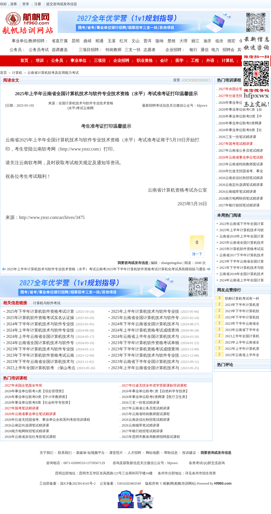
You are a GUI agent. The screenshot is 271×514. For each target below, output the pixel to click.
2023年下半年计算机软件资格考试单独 (145, 343)
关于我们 (46, 453)
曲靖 (88, 41)
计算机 (228, 60)
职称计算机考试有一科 (242, 298)
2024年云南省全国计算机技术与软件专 (40, 343)
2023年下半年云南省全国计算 (241, 261)
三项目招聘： (91, 50)
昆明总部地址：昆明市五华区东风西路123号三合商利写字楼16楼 (104, 473)
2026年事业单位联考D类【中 (240, 116)
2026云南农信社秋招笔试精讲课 (146, 420)
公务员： (18, 50)
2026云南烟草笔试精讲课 (140, 425)
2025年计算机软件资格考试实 (241, 249)
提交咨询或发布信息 (61, 4)
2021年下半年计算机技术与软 (241, 268)
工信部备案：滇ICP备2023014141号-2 (67, 483)
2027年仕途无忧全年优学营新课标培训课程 (154, 385)
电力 (215, 50)
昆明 (76, 41)
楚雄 (171, 41)
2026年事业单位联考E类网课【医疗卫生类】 (155, 397)
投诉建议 (189, 453)
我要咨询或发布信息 (216, 453)
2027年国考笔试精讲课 (22, 408)
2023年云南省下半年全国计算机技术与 (145, 361)
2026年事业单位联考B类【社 (240, 130)
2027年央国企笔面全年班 (23, 385)
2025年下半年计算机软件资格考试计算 (40, 311)
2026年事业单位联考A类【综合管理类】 (35, 391)
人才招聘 (134, 453)
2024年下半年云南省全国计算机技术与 (145, 324)
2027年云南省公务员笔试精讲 (241, 151)
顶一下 (197, 254)
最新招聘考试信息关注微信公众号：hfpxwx (174, 105)
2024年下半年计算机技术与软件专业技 (40, 324)
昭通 (100, 41)
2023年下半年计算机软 (242, 311)
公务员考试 (39, 50)
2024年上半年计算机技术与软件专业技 (40, 330)
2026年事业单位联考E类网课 (240, 123)
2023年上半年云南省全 (242, 342)
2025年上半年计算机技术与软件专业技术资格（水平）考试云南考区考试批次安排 (68, 269)
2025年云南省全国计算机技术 (241, 243)
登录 (25, 4)
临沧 (219, 41)
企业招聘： (175, 50)
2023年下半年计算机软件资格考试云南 (40, 355)
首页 (24, 60)
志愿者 (149, 50)
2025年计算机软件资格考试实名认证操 (40, 318)
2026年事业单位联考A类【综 (240, 103)
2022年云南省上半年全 (242, 355)
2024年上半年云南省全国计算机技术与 (40, 336)
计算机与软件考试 (46, 303)
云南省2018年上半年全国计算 (241, 236)
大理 (183, 41)
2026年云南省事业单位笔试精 (241, 157)
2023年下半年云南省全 (242, 324)
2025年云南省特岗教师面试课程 (146, 414)
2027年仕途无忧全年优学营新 (241, 96)
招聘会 (228, 50)
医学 (179, 60)
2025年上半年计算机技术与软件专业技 (145, 311)
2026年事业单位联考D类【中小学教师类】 (37, 397)
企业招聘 (121, 60)
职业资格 (145, 60)
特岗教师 (114, 50)
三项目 (100, 60)
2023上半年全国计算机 (242, 336)
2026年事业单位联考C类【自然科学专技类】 (155, 391)
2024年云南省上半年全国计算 (241, 280)
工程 (195, 60)
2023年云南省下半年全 (242, 330)
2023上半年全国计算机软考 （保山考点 (40, 368)
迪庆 (207, 41)
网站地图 (152, 453)
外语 (210, 60)
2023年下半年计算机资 (242, 305)
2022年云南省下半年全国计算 (241, 224)
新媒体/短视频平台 (90, 453)
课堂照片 (116, 453)
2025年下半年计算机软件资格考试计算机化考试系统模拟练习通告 (156, 269)
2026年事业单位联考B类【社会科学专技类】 (38, 403)
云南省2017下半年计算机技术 (241, 255)
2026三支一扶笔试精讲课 (140, 403)
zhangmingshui (171, 263)
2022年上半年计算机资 (242, 349)
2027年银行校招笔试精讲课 (142, 431)
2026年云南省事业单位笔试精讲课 (30, 414)
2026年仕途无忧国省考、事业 (241, 171)
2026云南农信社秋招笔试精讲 (241, 178)
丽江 (195, 41)
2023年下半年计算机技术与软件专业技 (40, 349)
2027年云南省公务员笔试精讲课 (146, 408)
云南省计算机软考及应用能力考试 (53, 73)
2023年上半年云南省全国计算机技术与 (145, 368)
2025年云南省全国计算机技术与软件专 (145, 318)
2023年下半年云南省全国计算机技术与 (40, 361)
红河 (124, 41)
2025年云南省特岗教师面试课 (241, 164)
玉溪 (112, 41)
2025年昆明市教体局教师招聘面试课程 (151, 437)
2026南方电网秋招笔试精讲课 (27, 431)
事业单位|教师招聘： (30, 41)
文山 (135, 41)
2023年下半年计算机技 (242, 317)
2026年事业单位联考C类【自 (240, 109)
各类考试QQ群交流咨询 (207, 463)
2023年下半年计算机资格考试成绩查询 (145, 349)
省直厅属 (60, 41)
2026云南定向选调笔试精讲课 (27, 425)
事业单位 (78, 60)
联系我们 (65, 453)
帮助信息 (171, 453)
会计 (164, 60)
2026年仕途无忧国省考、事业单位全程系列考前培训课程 (47, 420)
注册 (37, 4)
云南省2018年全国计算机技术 (241, 274)
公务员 (57, 60)
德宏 (231, 41)
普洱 (147, 41)
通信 (205, 50)
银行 (193, 50)
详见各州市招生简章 (200, 473)
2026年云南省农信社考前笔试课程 (30, 437)
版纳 (159, 41)
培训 (40, 60)
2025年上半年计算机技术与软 (241, 230)
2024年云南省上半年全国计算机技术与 (145, 336)
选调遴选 (60, 50)
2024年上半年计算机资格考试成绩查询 (145, 330)
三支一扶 (133, 50)
